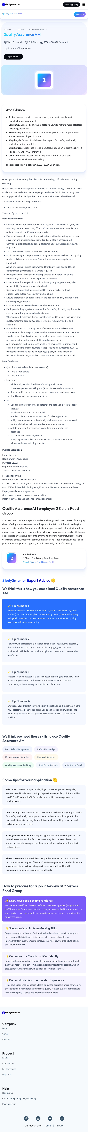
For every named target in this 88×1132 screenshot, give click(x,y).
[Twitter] (50, 1118)
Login (4, 1028)
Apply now (80, 14)
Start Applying (71, 4)
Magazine (6, 1074)
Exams (5, 1057)
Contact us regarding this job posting (19, 1098)
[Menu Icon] (84, 4)
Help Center (7, 1093)
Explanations (8, 1063)
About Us (6, 1039)
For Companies (9, 1069)
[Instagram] (38, 1118)
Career (5, 1033)
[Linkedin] (62, 1118)
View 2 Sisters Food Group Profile (39, 562)
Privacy (59, 1125)
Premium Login (9, 1104)
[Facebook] (26, 1118)
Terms (48, 1125)
